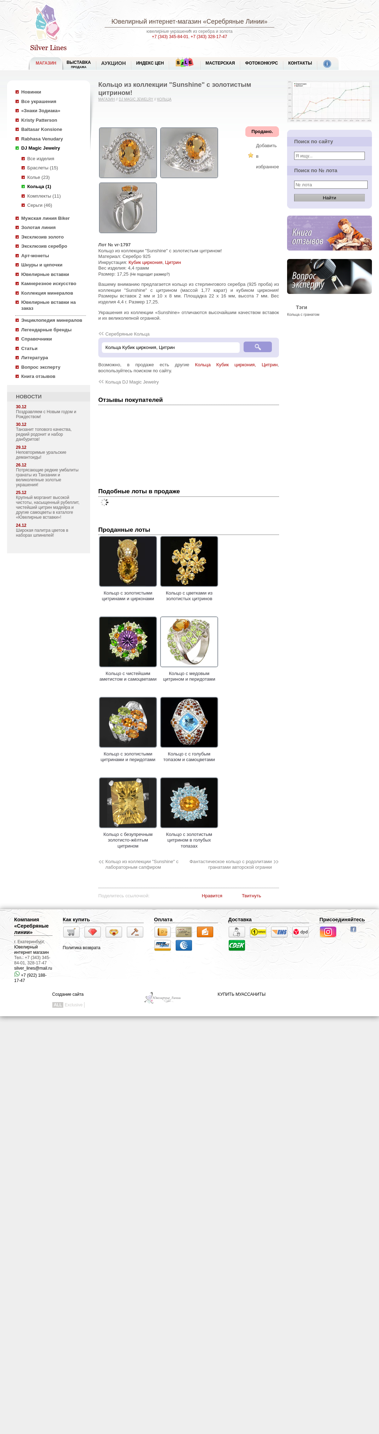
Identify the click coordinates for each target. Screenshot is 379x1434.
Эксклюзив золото (42, 237)
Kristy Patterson (39, 120)
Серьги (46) (39, 205)
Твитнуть (251, 895)
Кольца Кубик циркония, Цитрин (236, 364)
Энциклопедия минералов (51, 320)
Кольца (164, 99)
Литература (34, 357)
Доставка (240, 919)
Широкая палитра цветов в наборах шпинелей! (42, 533)
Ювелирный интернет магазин (31, 950)
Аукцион (113, 63)
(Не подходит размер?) (150, 274)
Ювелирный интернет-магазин (156, 21)
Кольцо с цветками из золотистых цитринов (189, 592)
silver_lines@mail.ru (33, 968)
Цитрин (173, 262)
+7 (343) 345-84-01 (170, 36)
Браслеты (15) (42, 167)
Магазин (106, 99)
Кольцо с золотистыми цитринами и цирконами (128, 592)
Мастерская (220, 63)
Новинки (31, 92)
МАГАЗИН (46, 63)
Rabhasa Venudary (42, 138)
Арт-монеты (35, 255)
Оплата (163, 919)
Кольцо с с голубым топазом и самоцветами (189, 753)
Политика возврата (81, 947)
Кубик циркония (145, 262)
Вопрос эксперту (40, 367)
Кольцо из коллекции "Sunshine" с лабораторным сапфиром (142, 864)
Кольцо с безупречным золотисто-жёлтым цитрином (128, 837)
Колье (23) (38, 177)
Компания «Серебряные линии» (31, 926)
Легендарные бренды (46, 329)
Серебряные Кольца (127, 334)
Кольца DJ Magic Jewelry (132, 382)
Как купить (76, 919)
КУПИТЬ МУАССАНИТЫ (242, 994)
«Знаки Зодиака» (40, 110)
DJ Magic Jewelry (40, 148)
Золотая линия (38, 227)
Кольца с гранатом (303, 314)
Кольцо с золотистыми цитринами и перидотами (128, 753)
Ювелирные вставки (45, 274)
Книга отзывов (38, 376)
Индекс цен (150, 63)
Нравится (212, 895)
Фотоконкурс (261, 63)
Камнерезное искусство (48, 283)
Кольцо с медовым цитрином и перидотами (189, 673)
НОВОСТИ (29, 396)
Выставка (78, 64)
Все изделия (40, 158)
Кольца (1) (39, 186)
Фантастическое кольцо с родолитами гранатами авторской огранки (231, 864)
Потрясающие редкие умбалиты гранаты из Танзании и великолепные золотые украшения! (47, 477)
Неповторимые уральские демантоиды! (41, 455)
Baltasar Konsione (41, 129)
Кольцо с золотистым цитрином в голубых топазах (189, 837)
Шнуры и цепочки (42, 264)
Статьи (29, 348)
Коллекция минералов (47, 293)
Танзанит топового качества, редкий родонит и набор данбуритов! (44, 434)
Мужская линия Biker (45, 218)
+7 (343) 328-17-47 (209, 36)
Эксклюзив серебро (44, 246)
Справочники (36, 339)
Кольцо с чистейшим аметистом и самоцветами (128, 673)
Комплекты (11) (44, 196)
